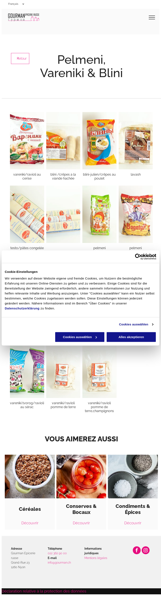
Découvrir (29, 523)
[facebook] (137, 550)
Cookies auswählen (133, 324)
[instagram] (146, 550)
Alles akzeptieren (131, 337)
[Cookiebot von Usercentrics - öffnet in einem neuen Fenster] (138, 257)
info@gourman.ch (59, 562)
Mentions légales (95, 558)
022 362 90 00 (57, 553)
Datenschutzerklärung (22, 308)
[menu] (151, 17)
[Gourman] (63, 214)
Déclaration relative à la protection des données (44, 591)
